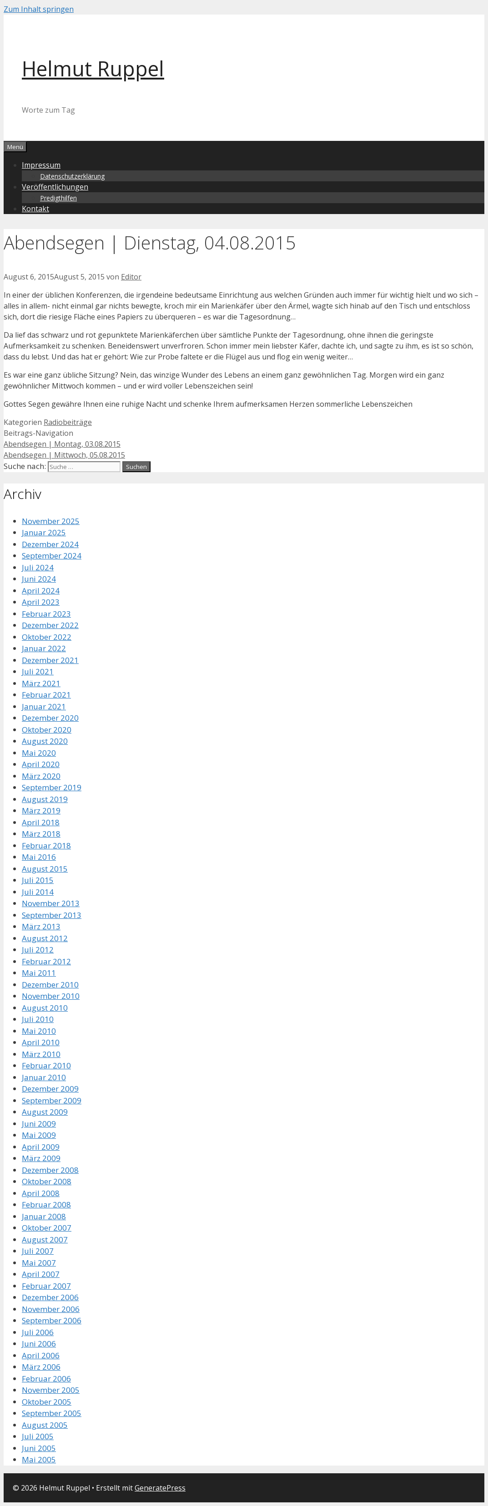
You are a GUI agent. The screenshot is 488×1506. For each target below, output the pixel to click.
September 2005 (51, 1413)
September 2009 (51, 1100)
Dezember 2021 (50, 660)
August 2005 (45, 1425)
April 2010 (41, 1042)
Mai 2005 (39, 1459)
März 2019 (41, 810)
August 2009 (45, 1112)
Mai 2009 (39, 1135)
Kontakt (35, 209)
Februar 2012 (46, 961)
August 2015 (45, 868)
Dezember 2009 (50, 1088)
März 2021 (41, 683)
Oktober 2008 (46, 1181)
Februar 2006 (46, 1378)
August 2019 (45, 799)
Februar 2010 (46, 1065)
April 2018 (41, 822)
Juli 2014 (38, 892)
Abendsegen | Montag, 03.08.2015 (62, 444)
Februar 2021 (46, 694)
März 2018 (41, 833)
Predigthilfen (58, 198)
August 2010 (45, 1007)
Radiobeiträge (68, 422)
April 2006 (41, 1355)
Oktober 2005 (46, 1401)
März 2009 (41, 1158)
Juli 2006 (38, 1332)
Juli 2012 (38, 949)
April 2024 (41, 590)
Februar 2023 (46, 613)
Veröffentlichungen (55, 187)
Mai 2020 (39, 753)
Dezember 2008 (50, 1170)
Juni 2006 (39, 1343)
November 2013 (51, 903)
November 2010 (51, 996)
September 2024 (51, 555)
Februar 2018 (46, 845)
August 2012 (45, 938)
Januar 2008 (44, 1216)
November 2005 (51, 1390)
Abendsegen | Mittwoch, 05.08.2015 (64, 455)
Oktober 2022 (46, 637)
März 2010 (41, 1054)
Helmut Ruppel (93, 68)
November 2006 (51, 1309)
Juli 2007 (38, 1251)
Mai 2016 (39, 857)
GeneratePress (160, 1488)
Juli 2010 (38, 1019)
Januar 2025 (44, 532)
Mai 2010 (39, 1031)
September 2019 (51, 787)
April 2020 (41, 764)
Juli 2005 (38, 1436)
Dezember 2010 (50, 984)
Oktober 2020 (46, 729)
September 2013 (51, 915)
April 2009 (41, 1147)
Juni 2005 (39, 1448)
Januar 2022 (44, 648)
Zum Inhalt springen (39, 9)
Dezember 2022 (50, 625)
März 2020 (41, 776)
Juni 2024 (39, 578)
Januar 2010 (44, 1077)
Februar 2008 (46, 1204)
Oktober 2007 (46, 1227)
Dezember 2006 (50, 1297)
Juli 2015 (38, 880)
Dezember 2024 (50, 544)
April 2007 (41, 1274)
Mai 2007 (39, 1262)
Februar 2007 (46, 1286)
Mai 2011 (39, 972)
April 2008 (41, 1193)
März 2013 (41, 926)
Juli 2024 (38, 567)
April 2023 (41, 602)
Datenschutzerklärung (72, 176)
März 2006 (41, 1366)
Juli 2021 (38, 671)
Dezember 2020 (50, 718)
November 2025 (51, 521)
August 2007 (45, 1239)
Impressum (41, 165)
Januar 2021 (44, 706)
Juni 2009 (39, 1123)
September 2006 (51, 1320)
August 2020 (45, 741)
